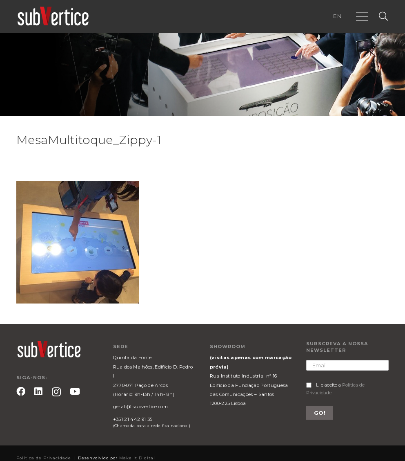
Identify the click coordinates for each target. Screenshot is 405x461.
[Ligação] (53, 16)
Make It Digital (137, 458)
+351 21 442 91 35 (132, 419)
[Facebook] (20, 391)
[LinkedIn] (38, 391)
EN (337, 16)
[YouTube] (75, 391)
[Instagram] (56, 392)
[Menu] (362, 16)
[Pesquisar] (383, 16)
